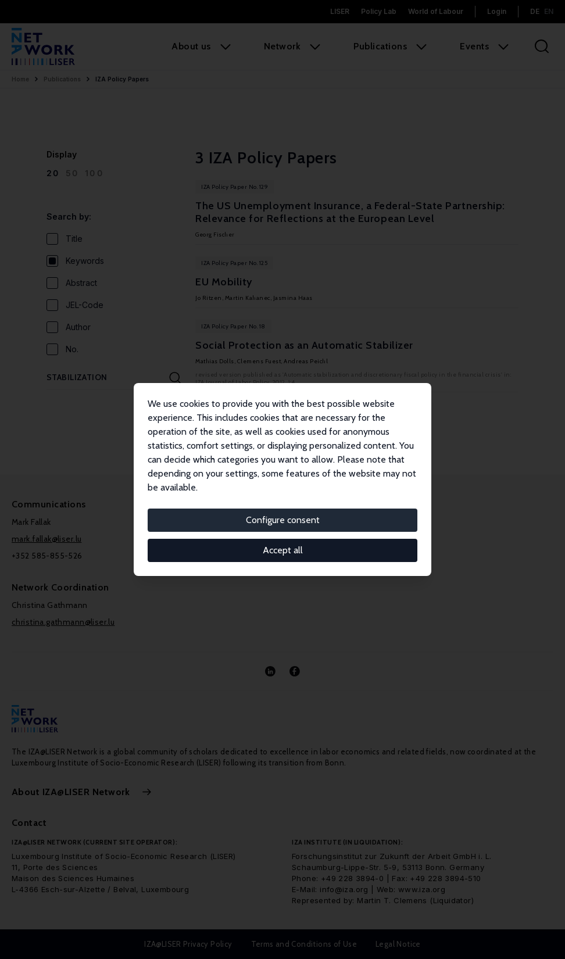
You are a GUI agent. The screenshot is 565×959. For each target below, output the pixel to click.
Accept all (283, 550)
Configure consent (283, 519)
